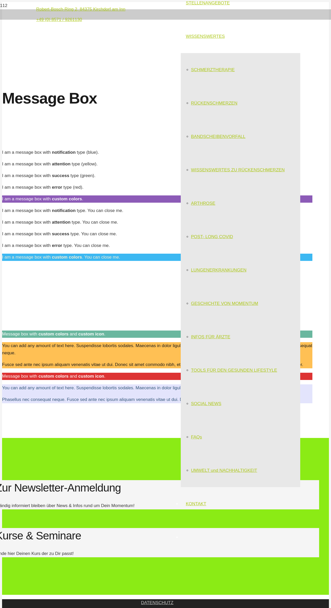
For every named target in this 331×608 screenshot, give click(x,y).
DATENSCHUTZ (157, 602)
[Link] (88, 56)
